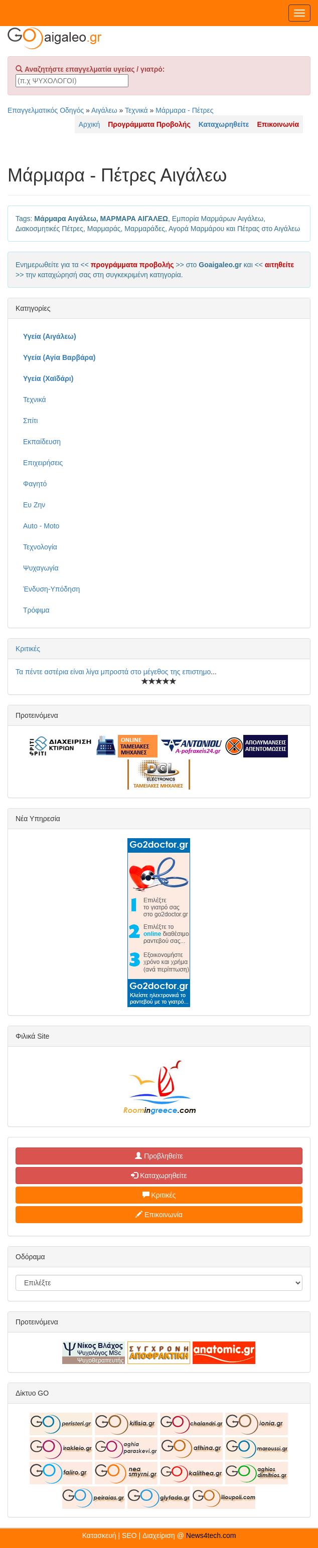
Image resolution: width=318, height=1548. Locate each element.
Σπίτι (30, 421)
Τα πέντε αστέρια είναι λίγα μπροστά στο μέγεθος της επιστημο (113, 672)
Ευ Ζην (34, 505)
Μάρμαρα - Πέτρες (184, 110)
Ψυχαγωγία (41, 568)
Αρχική (89, 124)
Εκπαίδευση (42, 442)
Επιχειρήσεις (43, 463)
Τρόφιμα (36, 610)
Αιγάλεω (104, 110)
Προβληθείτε (159, 1156)
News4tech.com (211, 1535)
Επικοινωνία (159, 1215)
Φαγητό (35, 484)
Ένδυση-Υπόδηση (51, 589)
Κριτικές (28, 649)
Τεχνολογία (40, 547)
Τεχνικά (136, 110)
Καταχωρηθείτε (159, 1176)
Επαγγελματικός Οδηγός (46, 110)
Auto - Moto (41, 526)
